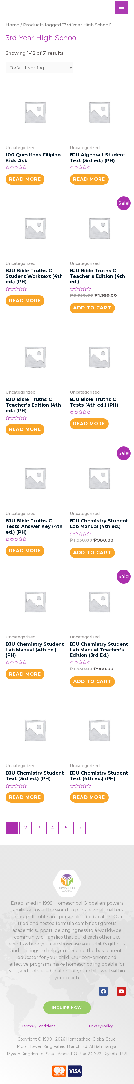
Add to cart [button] (92, 308)
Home (12, 24)
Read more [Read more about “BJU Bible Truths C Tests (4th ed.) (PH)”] (89, 423)
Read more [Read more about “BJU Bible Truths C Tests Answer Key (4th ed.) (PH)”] (25, 550)
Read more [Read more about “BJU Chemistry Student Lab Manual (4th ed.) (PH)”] (25, 674)
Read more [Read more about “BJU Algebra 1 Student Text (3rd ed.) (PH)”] (89, 179)
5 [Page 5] (66, 827)
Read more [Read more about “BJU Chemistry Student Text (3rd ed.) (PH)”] (25, 797)
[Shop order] (39, 67)
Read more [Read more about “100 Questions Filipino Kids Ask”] (25, 179)
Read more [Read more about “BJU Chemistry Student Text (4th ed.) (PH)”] (89, 797)
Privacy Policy (101, 1026)
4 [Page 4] (52, 827)
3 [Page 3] (39, 827)
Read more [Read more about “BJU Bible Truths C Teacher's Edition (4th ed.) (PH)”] (25, 429)
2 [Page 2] (25, 827)
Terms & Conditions (38, 1026)
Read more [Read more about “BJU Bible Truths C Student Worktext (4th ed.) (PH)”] (25, 300)
